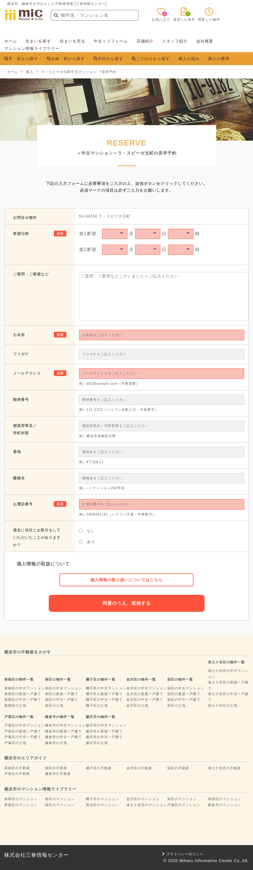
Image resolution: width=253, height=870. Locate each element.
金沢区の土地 (137, 705)
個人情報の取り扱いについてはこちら (126, 580)
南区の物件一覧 (58, 679)
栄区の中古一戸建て (183, 700)
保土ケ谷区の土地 (222, 705)
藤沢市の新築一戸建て (104, 731)
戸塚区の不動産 (17, 774)
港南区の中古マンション (24, 688)
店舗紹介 (145, 41)
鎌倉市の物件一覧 (60, 717)
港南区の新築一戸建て (22, 694)
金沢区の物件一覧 (141, 679)
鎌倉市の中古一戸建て (63, 737)
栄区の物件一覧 (180, 679)
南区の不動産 (56, 768)
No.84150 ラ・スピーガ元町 (104, 216)
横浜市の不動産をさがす (27, 652)
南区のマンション (60, 799)
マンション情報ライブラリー (31, 48)
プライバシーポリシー (182, 854)
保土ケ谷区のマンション (146, 805)
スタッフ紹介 (175, 41)
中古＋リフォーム (111, 41)
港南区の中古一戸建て (22, 700)
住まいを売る (72, 41)
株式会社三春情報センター (36, 855)
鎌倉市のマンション (224, 805)
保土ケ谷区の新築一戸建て (228, 685)
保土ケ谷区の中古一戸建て (228, 697)
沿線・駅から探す (66, 58)
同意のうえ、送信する (127, 603)
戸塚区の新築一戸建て (22, 731)
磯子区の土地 (97, 705)
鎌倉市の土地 (56, 743)
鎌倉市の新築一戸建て (63, 731)
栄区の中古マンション (185, 688)
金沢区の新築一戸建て (144, 694)
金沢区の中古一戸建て (144, 700)
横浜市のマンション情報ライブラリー (40, 789)
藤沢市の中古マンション (106, 725)
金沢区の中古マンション (146, 688)
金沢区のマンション (143, 799)
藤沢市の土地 (97, 743)
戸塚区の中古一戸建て (22, 737)
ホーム (10, 41)
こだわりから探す (151, 58)
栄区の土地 (176, 705)
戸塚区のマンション (183, 805)
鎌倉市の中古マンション (65, 725)
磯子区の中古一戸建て (104, 700)
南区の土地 (54, 705)
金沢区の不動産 (139, 768)
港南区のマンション (20, 799)
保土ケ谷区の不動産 (224, 768)
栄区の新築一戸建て (183, 694)
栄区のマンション (182, 799)
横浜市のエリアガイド (25, 758)
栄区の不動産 (178, 768)
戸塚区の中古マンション (24, 725)
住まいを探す (38, 41)
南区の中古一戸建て (61, 700)
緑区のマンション (60, 805)
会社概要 (204, 41)
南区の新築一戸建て (61, 694)
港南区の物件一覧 (19, 679)
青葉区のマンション (20, 805)
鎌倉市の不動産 (58, 774)
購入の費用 (218, 58)
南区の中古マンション (63, 688)
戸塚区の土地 (15, 743)
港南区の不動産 (17, 768)
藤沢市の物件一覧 (100, 717)
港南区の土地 (15, 705)
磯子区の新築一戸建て (104, 694)
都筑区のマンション (224, 799)
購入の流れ (189, 58)
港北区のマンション (102, 805)
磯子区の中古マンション (106, 688)
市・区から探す (21, 58)
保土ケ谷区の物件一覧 (226, 662)
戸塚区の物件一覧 (19, 717)
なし (87, 531)
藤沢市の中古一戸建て (104, 737)
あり (87, 542)
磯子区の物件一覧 (100, 679)
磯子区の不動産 (99, 768)
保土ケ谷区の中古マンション (228, 673)
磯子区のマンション (102, 799)
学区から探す (108, 58)
